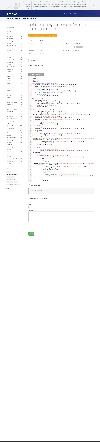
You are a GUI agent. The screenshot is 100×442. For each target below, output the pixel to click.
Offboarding (10, 132)
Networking (9, 144)
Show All (9, 31)
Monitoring (10, 41)
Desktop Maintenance (12, 125)
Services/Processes (11, 45)
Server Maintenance (12, 118)
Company (33, 19)
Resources (25, 19)
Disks (8, 52)
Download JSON (35, 35)
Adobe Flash (9, 179)
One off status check (12, 109)
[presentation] (40, 226)
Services (10, 19)
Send (31, 233)
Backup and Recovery (12, 102)
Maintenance (10, 116)
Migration (9, 95)
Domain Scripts (10, 88)
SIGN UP (92, 19)
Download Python (49, 35)
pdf (14, 179)
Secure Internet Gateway (11, 174)
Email (29, 204)
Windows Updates (11, 33)
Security (42, 53)
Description (34, 60)
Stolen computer (11, 36)
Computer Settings (11, 59)
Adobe (13, 177)
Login (86, 19)
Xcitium (8, 171)
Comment (30, 210)
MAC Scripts (10, 38)
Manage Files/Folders (12, 66)
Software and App (11, 74)
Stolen (16, 182)
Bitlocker (9, 81)
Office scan (17, 184)
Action (9, 43)
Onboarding (9, 135)
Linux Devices (9, 184)
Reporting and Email (12, 158)
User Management (11, 137)
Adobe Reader (9, 182)
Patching (9, 151)
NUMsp (8, 177)
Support (17, 19)
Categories (10, 28)
